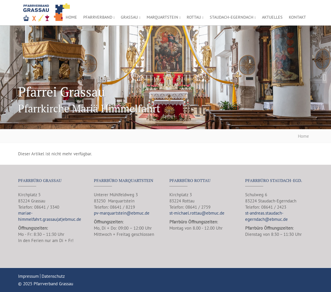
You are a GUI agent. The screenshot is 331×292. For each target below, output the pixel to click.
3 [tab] (168, 125)
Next (324, 77)
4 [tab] (173, 125)
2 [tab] (163, 125)
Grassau (130, 17)
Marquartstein (163, 17)
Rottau (195, 17)
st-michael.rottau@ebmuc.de (196, 213)
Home (71, 17)
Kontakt (297, 17)
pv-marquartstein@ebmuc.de (121, 213)
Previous (6, 77)
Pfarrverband (99, 17)
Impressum (28, 276)
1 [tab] (157, 125)
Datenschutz (53, 276)
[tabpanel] (165, 77)
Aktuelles (272, 17)
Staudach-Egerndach (233, 17)
